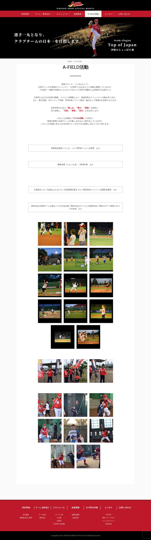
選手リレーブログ (108, 518)
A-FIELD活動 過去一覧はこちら (75, 477)
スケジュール (62, 14)
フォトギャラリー (108, 521)
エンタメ (108, 14)
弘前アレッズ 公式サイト (75, 5)
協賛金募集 (75, 515)
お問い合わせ (124, 14)
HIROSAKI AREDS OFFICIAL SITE (75, 535)
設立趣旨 (26, 515)
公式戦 (59, 518)
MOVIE (108, 515)
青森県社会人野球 (26, 518)
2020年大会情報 (59, 524)
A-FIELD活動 (93, 14)
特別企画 (108, 524)
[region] (75, 37)
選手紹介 (42, 518)
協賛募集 (78, 14)
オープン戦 (59, 515)
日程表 (59, 521)
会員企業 (75, 518)
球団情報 (25, 14)
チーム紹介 (42, 515)
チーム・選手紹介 (42, 14)
